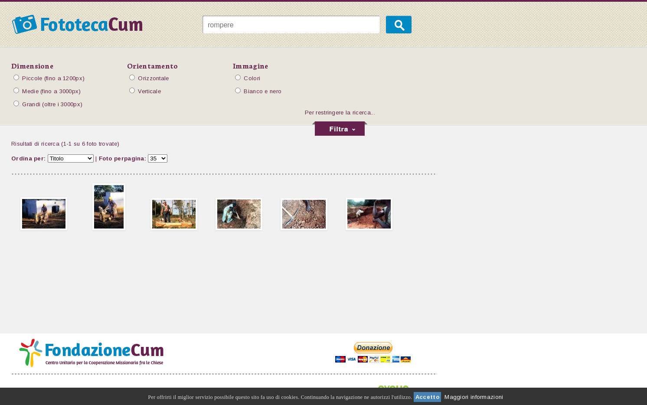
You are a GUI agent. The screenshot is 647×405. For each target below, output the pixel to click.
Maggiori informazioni (473, 397)
